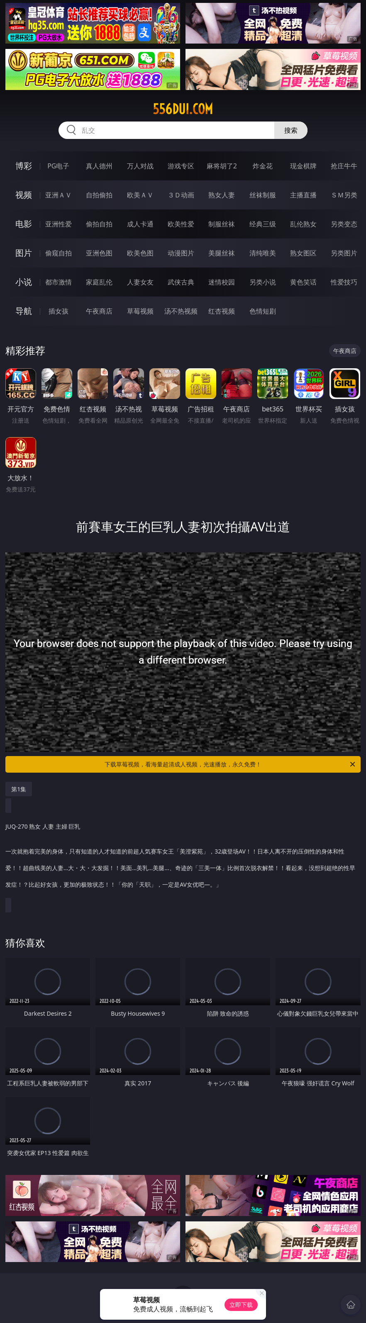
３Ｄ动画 (181, 194)
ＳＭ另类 (344, 194)
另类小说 (262, 282)
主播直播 (303, 194)
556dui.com (183, 109)
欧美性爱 (181, 224)
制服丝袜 (221, 224)
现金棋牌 (303, 165)
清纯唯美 (262, 253)
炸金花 (263, 165)
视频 (23, 194)
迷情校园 (221, 282)
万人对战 (140, 165)
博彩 (23, 165)
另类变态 (344, 224)
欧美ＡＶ (140, 194)
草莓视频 (140, 311)
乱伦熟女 (303, 224)
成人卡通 (140, 224)
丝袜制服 (262, 194)
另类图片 (344, 253)
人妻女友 (140, 282)
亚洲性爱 (58, 224)
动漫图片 (181, 253)
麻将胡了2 (222, 165)
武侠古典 (181, 282)
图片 (23, 252)
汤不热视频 (181, 311)
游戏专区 (181, 165)
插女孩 (58, 311)
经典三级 (262, 224)
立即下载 (241, 1304)
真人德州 (99, 165)
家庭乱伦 (99, 282)
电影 (23, 223)
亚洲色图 (99, 253)
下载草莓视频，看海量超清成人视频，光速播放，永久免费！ (230, 764)
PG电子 (58, 165)
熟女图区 (303, 253)
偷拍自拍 (99, 224)
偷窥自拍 (58, 253)
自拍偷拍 (99, 194)
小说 (23, 281)
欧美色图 (140, 253)
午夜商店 (99, 311)
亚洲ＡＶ (58, 194)
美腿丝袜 (221, 253)
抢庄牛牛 (344, 165)
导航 (23, 310)
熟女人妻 (221, 194)
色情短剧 (262, 311)
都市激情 (58, 282)
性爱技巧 (344, 282)
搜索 (291, 130)
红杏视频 (221, 311)
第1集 (18, 789)
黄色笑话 (303, 282)
